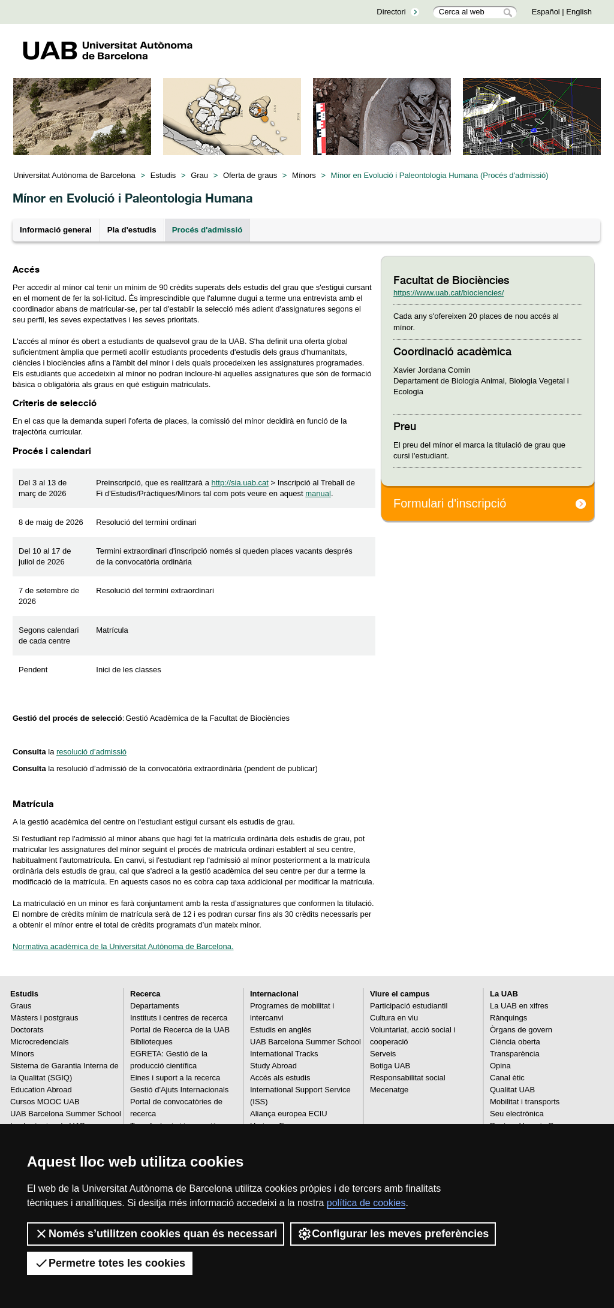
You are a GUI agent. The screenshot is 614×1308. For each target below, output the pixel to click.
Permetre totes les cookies (109, 1263)
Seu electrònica (517, 1113)
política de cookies (366, 1203)
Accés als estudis (280, 1077)
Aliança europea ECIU (288, 1113)
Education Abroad (41, 1089)
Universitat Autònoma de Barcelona (74, 175)
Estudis (163, 175)
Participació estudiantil (408, 1005)
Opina (500, 1065)
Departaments (154, 1005)
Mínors (304, 175)
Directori (391, 11)
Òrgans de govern (521, 1029)
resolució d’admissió (91, 751)
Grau (199, 175)
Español (546, 11)
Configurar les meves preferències (393, 1234)
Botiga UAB (390, 1065)
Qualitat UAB (512, 1089)
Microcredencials (39, 1041)
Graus (20, 1005)
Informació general (56, 229)
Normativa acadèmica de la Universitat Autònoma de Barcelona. (123, 946)
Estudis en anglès (281, 1029)
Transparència (515, 1053)
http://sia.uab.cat (239, 482)
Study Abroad (273, 1065)
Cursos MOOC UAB (45, 1101)
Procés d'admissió (207, 229)
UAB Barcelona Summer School (65, 1113)
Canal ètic (507, 1077)
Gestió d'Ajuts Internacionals (179, 1089)
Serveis (383, 1053)
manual (318, 493)
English (579, 11)
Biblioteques (151, 1041)
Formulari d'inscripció (449, 503)
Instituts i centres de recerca (179, 1017)
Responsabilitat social (408, 1077)
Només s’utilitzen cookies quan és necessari (155, 1234)
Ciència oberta (515, 1041)
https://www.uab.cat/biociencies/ (448, 292)
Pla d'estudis (131, 229)
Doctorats (27, 1029)
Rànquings (508, 1017)
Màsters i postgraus (44, 1017)
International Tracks (284, 1053)
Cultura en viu (394, 1017)
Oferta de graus (250, 175)
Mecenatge (389, 1089)
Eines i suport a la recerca (175, 1077)
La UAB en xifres (519, 1005)
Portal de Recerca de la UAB (180, 1029)
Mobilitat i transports (524, 1101)
